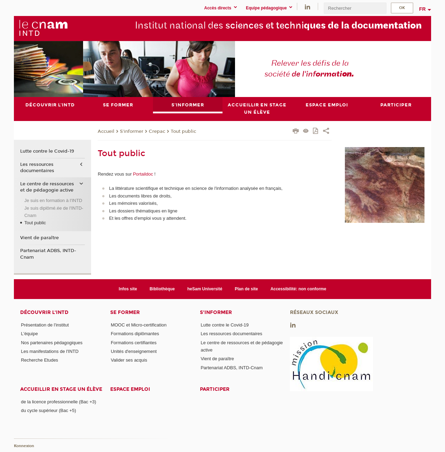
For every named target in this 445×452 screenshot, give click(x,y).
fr (422, 9)
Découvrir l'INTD (44, 312)
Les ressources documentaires (37, 167)
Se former (125, 312)
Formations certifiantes (134, 342)
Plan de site (246, 288)
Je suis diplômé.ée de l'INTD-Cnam (53, 211)
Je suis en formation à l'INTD (53, 200)
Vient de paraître (39, 238)
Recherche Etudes (39, 360)
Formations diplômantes (135, 334)
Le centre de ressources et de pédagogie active (47, 187)
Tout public (183, 131)
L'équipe (29, 334)
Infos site (128, 288)
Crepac (157, 131)
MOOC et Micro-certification (139, 325)
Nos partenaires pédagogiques (51, 342)
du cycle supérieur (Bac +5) (48, 410)
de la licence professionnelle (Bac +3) (58, 401)
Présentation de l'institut (45, 325)
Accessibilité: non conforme (298, 288)
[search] (355, 8)
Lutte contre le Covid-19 (47, 151)
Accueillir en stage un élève (61, 389)
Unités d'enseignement (134, 351)
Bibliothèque (162, 288)
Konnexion (24, 446)
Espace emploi (130, 389)
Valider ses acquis (129, 360)
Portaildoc (143, 174)
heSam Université (204, 288)
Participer (214, 389)
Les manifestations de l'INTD (50, 351)
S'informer (131, 131)
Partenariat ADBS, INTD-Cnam (48, 254)
